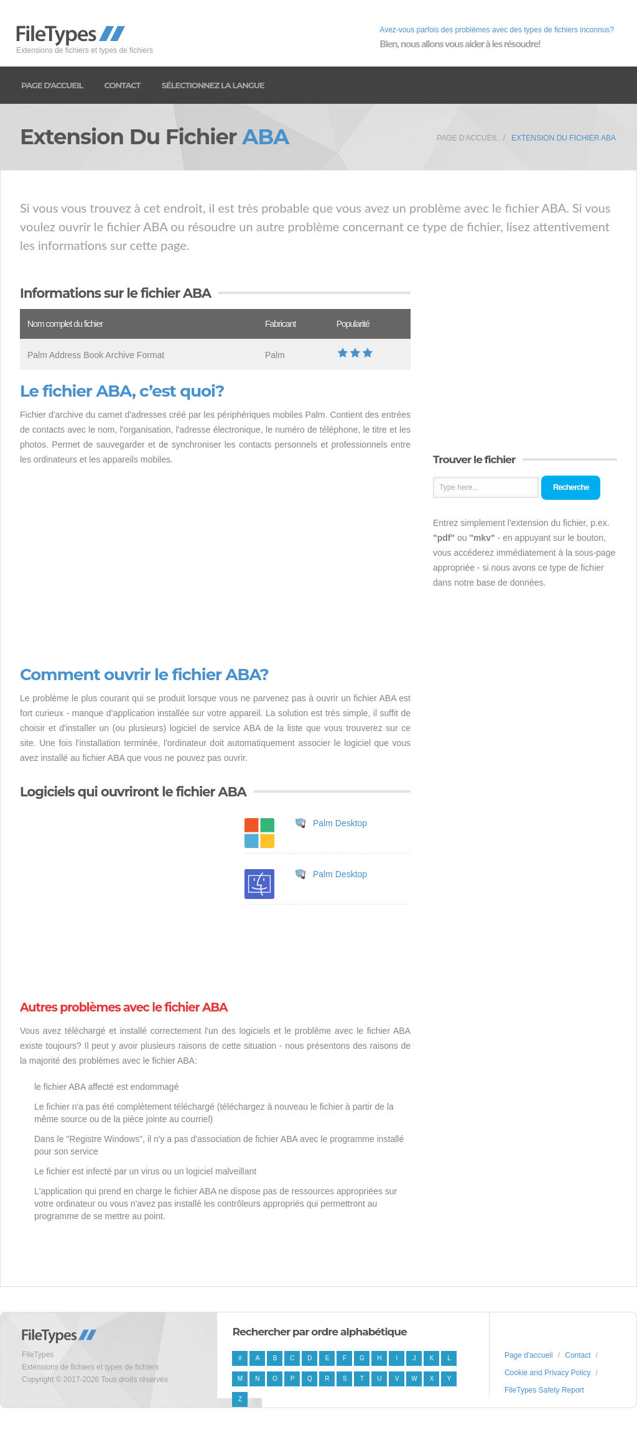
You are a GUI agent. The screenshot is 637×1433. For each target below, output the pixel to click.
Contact (122, 85)
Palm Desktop (340, 823)
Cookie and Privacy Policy (547, 1372)
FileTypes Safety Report (544, 1390)
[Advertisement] (215, 566)
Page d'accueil (52, 85)
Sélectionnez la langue (213, 85)
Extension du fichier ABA (563, 138)
